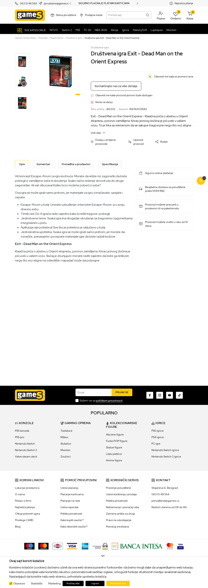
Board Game (57, 37)
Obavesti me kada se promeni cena (173, 76)
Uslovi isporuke (69, 507)
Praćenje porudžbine (118, 488)
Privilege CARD (24, 520)
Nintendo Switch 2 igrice (166, 456)
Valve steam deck (26, 456)
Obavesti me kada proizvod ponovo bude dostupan (123, 95)
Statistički (36, 583)
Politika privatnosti (71, 513)
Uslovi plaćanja (69, 488)
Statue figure (114, 447)
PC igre (155, 443)
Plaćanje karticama (72, 494)
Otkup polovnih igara (27, 513)
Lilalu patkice (114, 454)
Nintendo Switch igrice (165, 450)
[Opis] (22, 164)
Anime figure (114, 460)
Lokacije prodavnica (27, 488)
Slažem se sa (100, 400)
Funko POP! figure (116, 441)
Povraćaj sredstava (117, 526)
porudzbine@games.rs (56, 3)
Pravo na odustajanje (118, 520)
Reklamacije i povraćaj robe (122, 507)
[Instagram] (159, 395)
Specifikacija (110, 164)
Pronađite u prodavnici (76, 164)
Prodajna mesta (93, 15)
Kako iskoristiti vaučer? (73, 526)
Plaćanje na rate (70, 500)
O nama (20, 494)
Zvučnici (65, 456)
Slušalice (65, 443)
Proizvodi (43, 37)
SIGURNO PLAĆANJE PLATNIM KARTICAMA (104, 3)
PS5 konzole (22, 430)
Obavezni (19, 583)
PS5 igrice (157, 430)
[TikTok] (179, 395)
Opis (22, 164)
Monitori (65, 450)
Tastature (66, 430)
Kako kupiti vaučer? (71, 520)
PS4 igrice (157, 437)
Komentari (43, 164)
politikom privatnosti (109, 400)
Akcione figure (115, 434)
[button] (161, 15)
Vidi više (98, 133)
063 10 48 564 (28, 3)
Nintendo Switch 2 (26, 450)
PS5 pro (19, 437)
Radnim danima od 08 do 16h (169, 507)
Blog (17, 526)
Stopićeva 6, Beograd (164, 488)
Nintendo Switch (25, 443)
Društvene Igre (74, 37)
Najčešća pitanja (184, 3)
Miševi (64, 437)
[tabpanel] (60, 71)
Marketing (54, 583)
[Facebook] (149, 395)
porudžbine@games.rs (165, 500)
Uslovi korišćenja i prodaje (121, 494)
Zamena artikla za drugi (120, 513)
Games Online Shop (25, 37)
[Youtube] (169, 395)
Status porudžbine (66, 15)
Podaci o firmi (23, 500)
